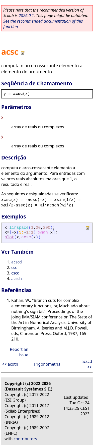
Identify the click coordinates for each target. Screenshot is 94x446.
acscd (16, 262)
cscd (15, 273)
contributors (25, 438)
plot (9, 237)
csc (14, 267)
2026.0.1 (26, 15)
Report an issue (19, 352)
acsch (16, 278)
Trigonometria (47, 364)
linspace (19, 228)
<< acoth (10, 364)
